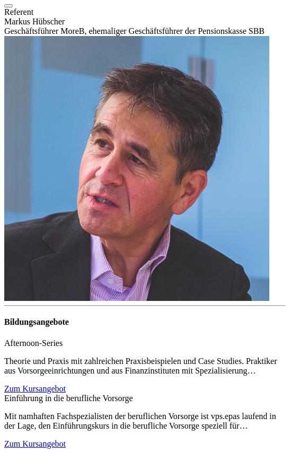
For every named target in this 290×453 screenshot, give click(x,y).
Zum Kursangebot (35, 388)
